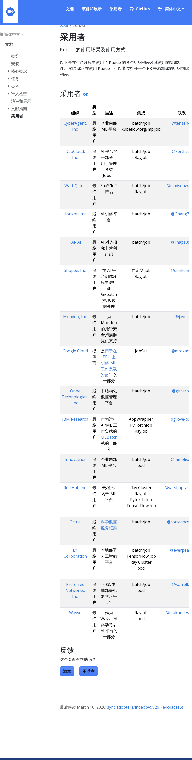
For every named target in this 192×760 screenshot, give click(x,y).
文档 (64, 25)
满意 (67, 671)
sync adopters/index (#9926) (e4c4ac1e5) (145, 707)
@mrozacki (182, 351)
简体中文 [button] (169, 9)
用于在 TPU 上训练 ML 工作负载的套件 (108, 363)
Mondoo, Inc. (75, 316)
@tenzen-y (182, 123)
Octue (75, 522)
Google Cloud (75, 351)
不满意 (89, 671)
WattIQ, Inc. (75, 185)
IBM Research (75, 419)
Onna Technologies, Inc (75, 397)
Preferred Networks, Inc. (75, 590)
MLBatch (109, 437)
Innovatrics (75, 459)
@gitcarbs (181, 391)
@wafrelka (182, 584)
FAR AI (75, 242)
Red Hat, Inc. (75, 487)
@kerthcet (181, 151)
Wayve (75, 612)
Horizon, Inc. (75, 214)
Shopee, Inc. (75, 270)
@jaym (182, 316)
